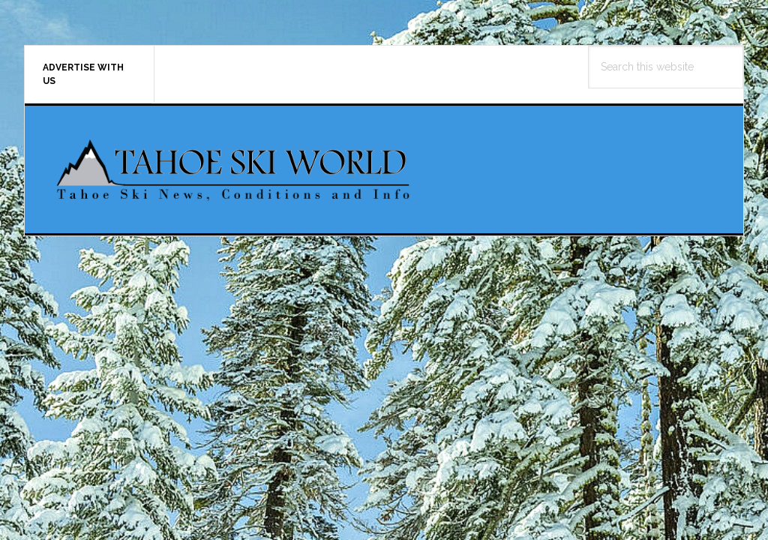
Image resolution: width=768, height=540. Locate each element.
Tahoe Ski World (235, 169)
